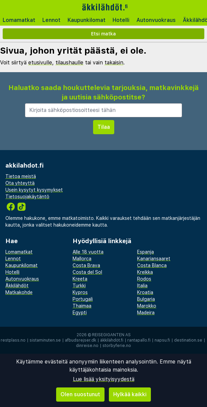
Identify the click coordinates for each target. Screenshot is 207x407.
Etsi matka (103, 33)
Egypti (80, 312)
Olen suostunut (80, 394)
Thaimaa (82, 306)
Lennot (51, 20)
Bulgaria (146, 299)
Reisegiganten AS (111, 334)
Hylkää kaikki (130, 394)
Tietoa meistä (20, 176)
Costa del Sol (87, 272)
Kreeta (80, 279)
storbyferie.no (116, 345)
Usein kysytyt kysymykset (34, 190)
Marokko (146, 306)
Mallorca (82, 258)
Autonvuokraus (156, 20)
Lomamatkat (19, 20)
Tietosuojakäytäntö (27, 196)
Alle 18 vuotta (88, 252)
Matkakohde (19, 292)
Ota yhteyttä (20, 183)
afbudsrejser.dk (80, 340)
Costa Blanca (152, 265)
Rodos (144, 279)
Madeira (146, 312)
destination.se (188, 340)
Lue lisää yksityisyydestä (103, 379)
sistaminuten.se (45, 340)
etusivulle (40, 62)
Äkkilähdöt (17, 285)
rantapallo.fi (139, 340)
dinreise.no (87, 345)
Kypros (80, 292)
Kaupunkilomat (87, 20)
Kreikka (145, 272)
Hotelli (121, 20)
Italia (142, 285)
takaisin (114, 62)
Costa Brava (86, 265)
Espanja (145, 252)
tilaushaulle (69, 62)
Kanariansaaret (153, 258)
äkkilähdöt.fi (111, 340)
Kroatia (145, 292)
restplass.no (13, 340)
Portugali (83, 299)
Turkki (79, 285)
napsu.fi (162, 340)
